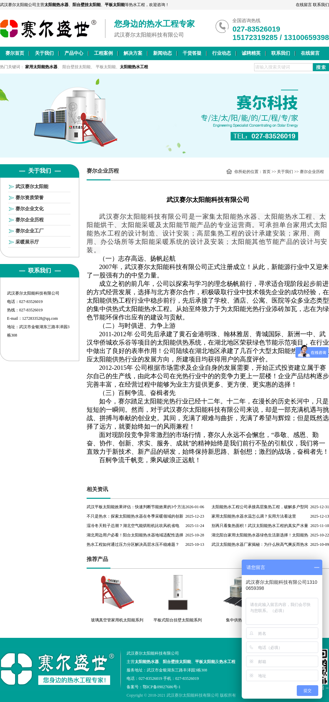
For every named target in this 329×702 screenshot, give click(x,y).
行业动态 (221, 53)
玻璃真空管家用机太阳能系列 (117, 620)
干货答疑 (192, 53)
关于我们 (44, 53)
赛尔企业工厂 (29, 230)
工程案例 (103, 53)
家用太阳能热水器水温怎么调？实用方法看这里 (253, 516)
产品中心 (73, 53)
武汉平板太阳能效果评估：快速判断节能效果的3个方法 (136, 506)
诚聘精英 (251, 53)
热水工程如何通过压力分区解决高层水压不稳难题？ (133, 544)
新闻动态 (162, 53)
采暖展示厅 (27, 242)
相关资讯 (97, 489)
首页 (267, 171)
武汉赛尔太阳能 (31, 186)
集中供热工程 (238, 620)
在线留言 (304, 4)
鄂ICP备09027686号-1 (162, 687)
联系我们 (321, 4)
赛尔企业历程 (29, 219)
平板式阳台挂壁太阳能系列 (177, 620)
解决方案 (133, 53)
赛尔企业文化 (29, 208)
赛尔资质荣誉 (29, 197)
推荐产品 (97, 559)
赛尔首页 (14, 53)
